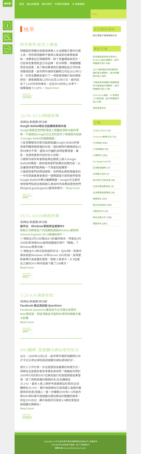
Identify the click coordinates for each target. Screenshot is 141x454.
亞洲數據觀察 (99, 167)
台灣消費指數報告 (101, 186)
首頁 (21, 4)
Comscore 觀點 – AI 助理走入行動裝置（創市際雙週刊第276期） (106, 98)
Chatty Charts (100, 130)
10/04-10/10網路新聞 (39, 115)
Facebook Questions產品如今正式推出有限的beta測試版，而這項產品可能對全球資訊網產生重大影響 (50, 314)
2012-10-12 (26, 194)
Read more (52, 88)
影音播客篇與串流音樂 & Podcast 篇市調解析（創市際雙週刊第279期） (106, 60)
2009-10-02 (26, 414)
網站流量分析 (27, 418)
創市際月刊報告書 (101, 180)
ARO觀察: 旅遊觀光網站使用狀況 (49, 349)
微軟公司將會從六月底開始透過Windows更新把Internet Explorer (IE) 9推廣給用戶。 (49, 232)
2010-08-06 (26, 328)
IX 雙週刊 (97, 155)
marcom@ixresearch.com (74, 448)
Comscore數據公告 (102, 136)
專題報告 (97, 198)
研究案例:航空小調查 (39, 44)
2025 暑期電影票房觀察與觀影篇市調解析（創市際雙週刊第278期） (106, 73)
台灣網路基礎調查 (101, 192)
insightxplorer (27, 95)
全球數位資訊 (99, 173)
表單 (115, 35)
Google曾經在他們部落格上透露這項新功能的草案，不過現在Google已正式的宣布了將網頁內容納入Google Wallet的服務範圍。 (51, 134)
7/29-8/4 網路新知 (37, 295)
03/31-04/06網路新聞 (39, 215)
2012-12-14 (26, 94)
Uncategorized (100, 161)
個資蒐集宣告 (99, 108)
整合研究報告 (27, 97)
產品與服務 (33, 4)
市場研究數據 (62, 4)
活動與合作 (98, 211)
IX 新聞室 (97, 142)
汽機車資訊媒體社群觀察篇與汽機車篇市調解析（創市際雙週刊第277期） (106, 85)
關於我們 (47, 4)
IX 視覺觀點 (78, 4)
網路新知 (25, 197)
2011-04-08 (26, 273)
